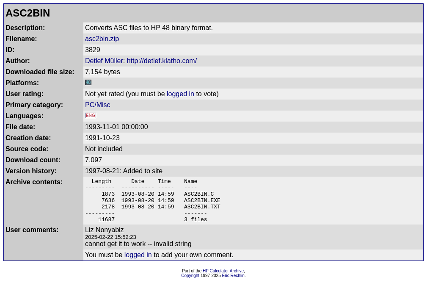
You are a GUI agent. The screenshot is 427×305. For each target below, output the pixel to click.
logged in (180, 93)
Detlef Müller (104, 60)
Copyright (190, 284)
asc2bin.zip (102, 38)
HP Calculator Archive (223, 279)
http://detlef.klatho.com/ (162, 60)
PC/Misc (97, 104)
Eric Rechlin (233, 284)
